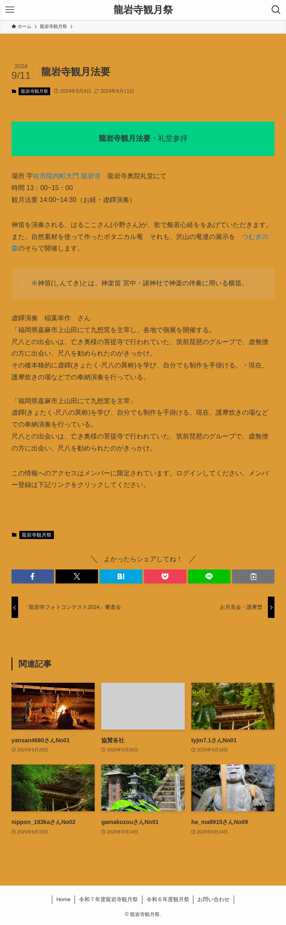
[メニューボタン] (10, 10)
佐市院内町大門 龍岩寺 (66, 175)
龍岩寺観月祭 (143, 10)
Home (63, 899)
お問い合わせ (214, 899)
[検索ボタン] (276, 10)
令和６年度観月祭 (167, 899)
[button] (33, 576)
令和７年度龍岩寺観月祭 (108, 899)
